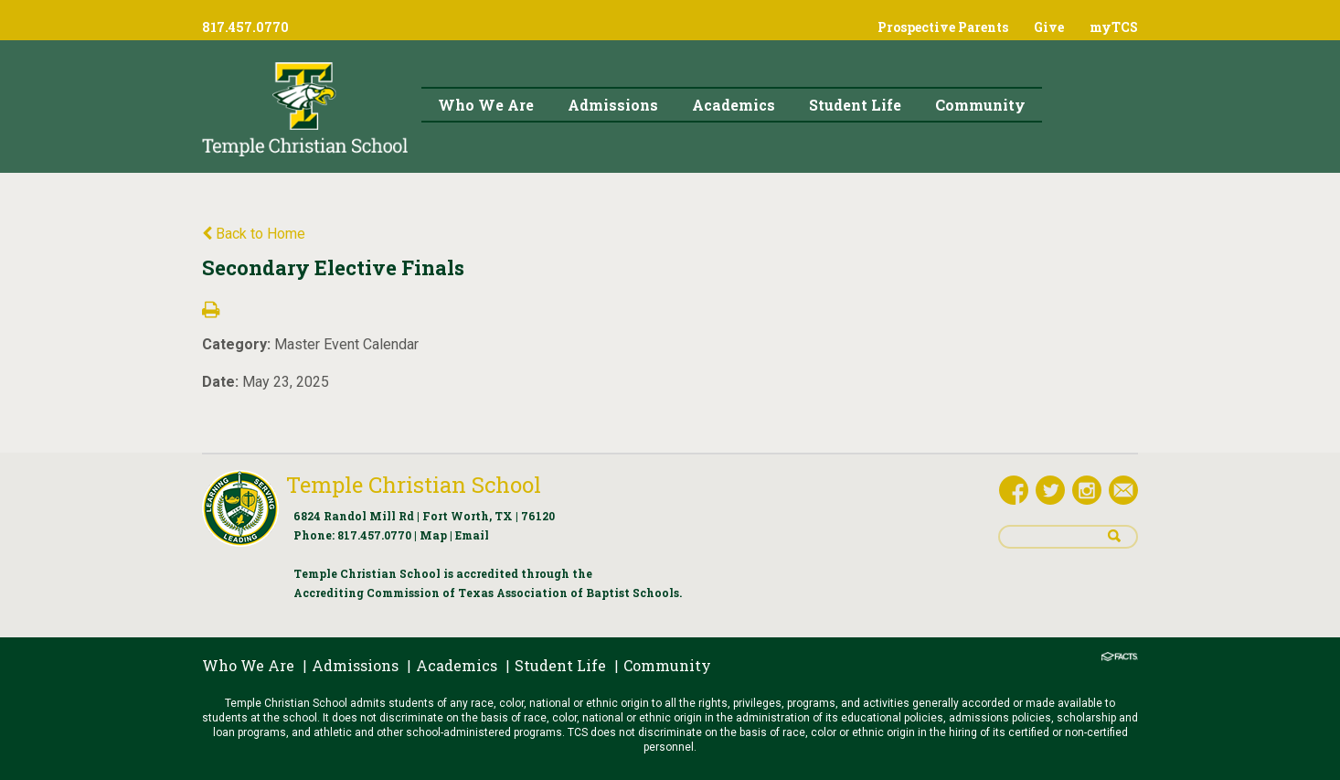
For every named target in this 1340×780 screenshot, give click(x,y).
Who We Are (248, 665)
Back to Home (253, 233)
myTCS (1114, 27)
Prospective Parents (942, 27)
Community (667, 665)
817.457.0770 (374, 535)
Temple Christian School (413, 484)
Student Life (560, 665)
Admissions (355, 665)
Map (433, 535)
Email (472, 535)
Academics (456, 665)
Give (1049, 27)
